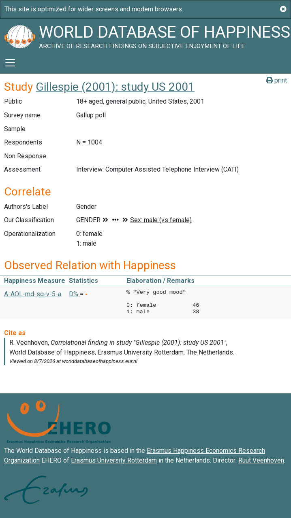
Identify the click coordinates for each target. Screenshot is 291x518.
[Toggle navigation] (10, 62)
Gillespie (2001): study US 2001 (115, 86)
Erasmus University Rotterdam (114, 460)
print (276, 80)
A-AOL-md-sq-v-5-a (32, 294)
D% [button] (74, 294)
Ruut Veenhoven (261, 460)
